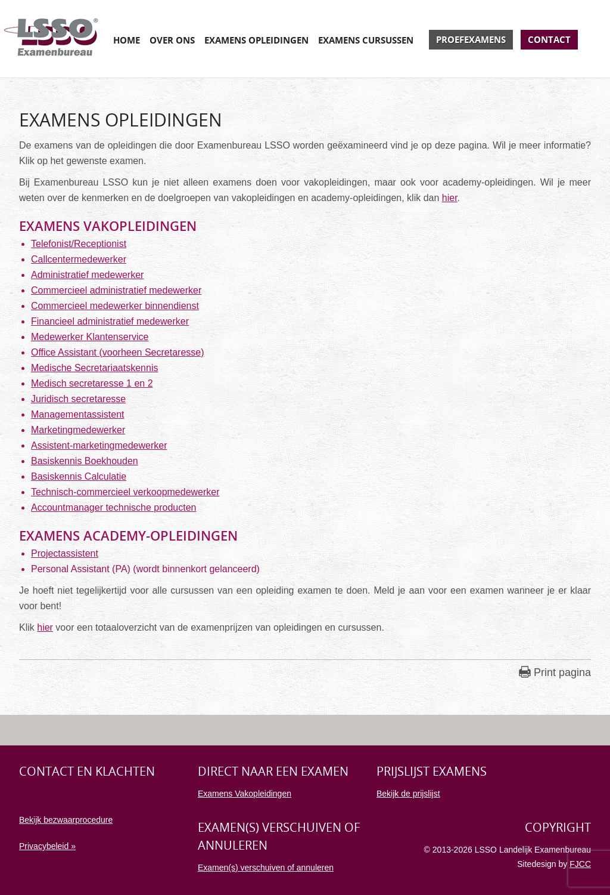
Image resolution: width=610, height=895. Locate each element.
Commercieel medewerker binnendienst (115, 306)
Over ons (172, 40)
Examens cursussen (365, 40)
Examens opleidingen (256, 40)
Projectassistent (64, 553)
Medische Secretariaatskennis (94, 368)
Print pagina (562, 672)
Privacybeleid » (47, 846)
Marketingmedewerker (78, 430)
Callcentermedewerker (78, 259)
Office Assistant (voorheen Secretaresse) (117, 352)
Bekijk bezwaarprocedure (66, 820)
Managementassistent (78, 414)
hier (450, 198)
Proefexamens (471, 39)
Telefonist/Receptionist (78, 244)
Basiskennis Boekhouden (84, 461)
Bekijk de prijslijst (408, 793)
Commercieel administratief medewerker (116, 290)
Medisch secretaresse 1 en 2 (92, 383)
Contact (549, 39)
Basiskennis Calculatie (78, 476)
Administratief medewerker (87, 275)
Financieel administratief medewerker (110, 321)
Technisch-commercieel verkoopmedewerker (125, 492)
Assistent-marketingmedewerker (99, 445)
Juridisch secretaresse (78, 399)
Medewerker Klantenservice (89, 337)
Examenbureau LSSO (51, 39)
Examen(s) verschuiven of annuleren (266, 867)
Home (126, 40)
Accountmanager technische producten (114, 507)
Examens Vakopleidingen (244, 793)
